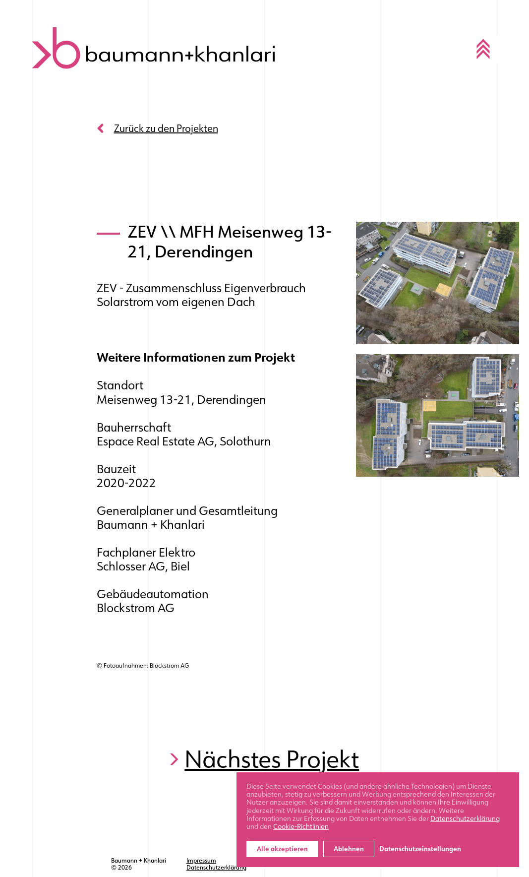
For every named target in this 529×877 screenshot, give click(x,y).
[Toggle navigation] (483, 49)
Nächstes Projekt (271, 759)
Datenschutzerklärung (216, 867)
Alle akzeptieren (282, 849)
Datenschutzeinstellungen (420, 849)
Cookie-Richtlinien (301, 826)
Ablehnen (349, 849)
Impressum (201, 860)
